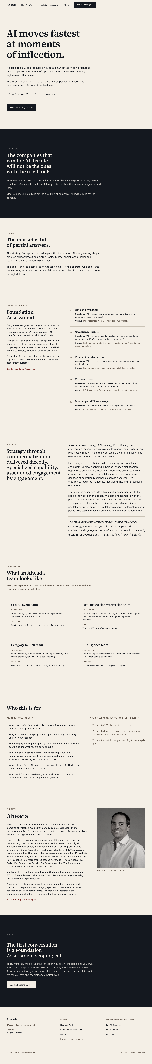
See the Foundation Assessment (23, 369)
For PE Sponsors (113, 1025)
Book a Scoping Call (85, 5)
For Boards (111, 1034)
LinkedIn (141, 1052)
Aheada (12, 1019)
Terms (132, 1052)
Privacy (124, 1052)
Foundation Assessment (48, 5)
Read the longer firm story (21, 899)
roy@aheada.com (14, 1033)
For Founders (112, 1029)
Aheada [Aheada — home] (11, 5)
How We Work (27, 5)
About (66, 5)
